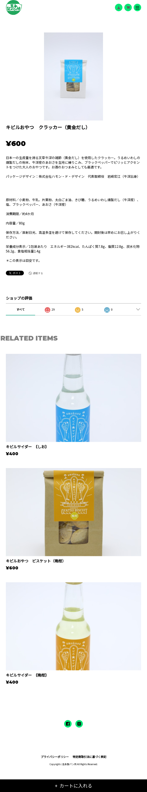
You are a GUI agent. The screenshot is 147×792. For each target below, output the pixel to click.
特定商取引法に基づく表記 (89, 757)
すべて (20, 309)
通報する (38, 273)
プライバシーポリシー (55, 757)
